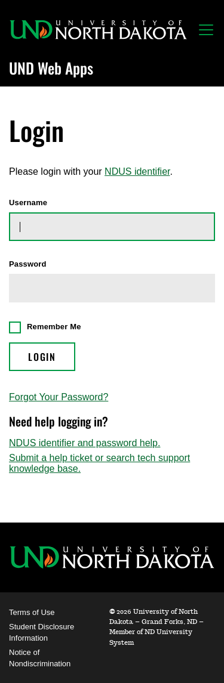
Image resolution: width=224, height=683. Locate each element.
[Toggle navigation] (206, 30)
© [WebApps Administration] (112, 611)
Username (28, 203)
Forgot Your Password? (58, 397)
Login (42, 357)
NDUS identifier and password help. (84, 443)
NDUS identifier (137, 171)
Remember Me (54, 326)
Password (28, 264)
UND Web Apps (51, 68)
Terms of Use (32, 612)
